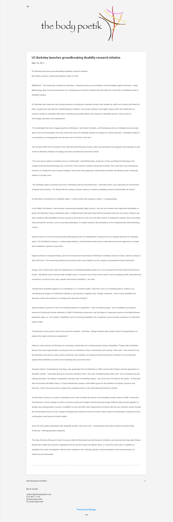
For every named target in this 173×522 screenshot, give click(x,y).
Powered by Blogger (86, 509)
